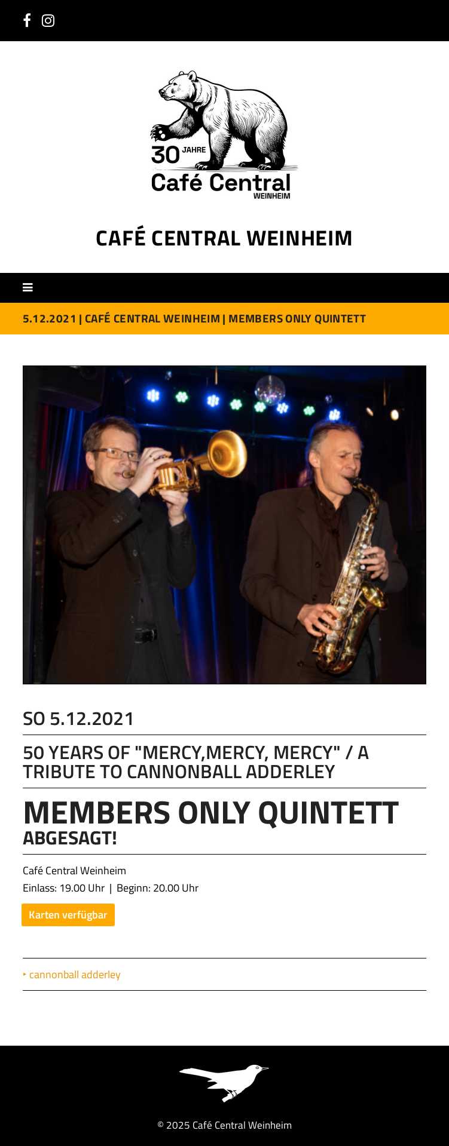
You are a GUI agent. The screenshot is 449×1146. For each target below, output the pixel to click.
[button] (32, 287)
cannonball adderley (76, 974)
